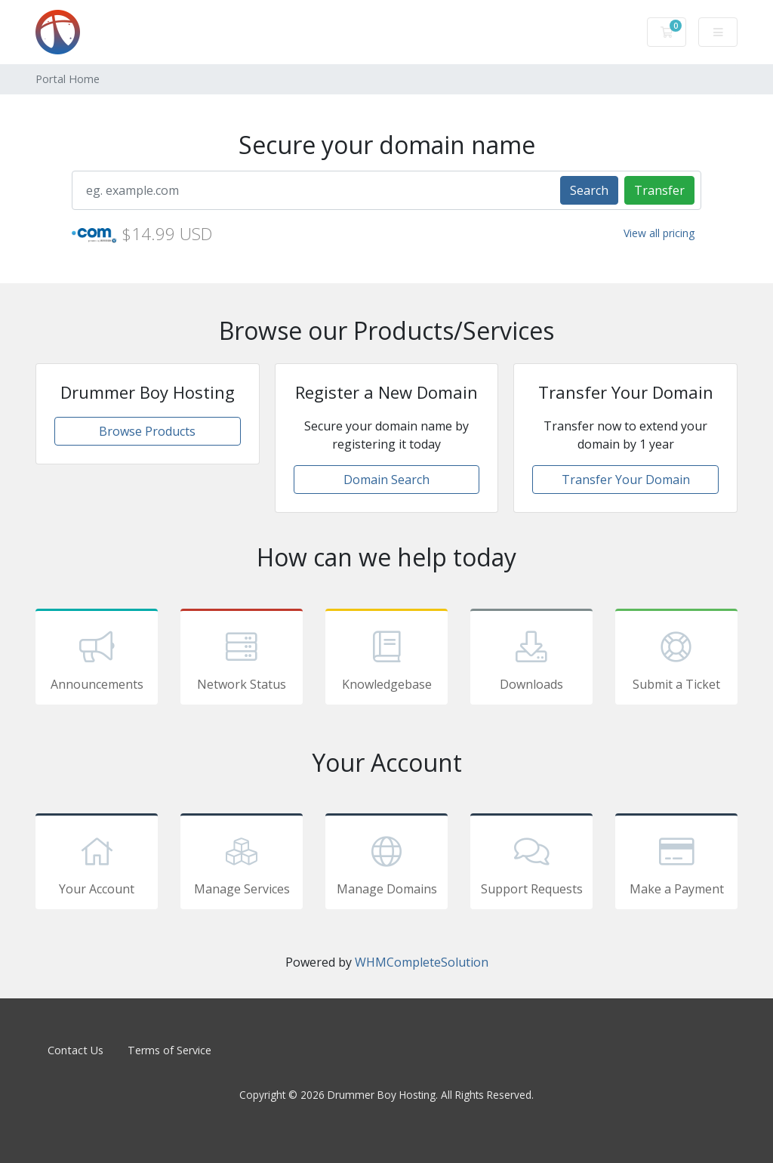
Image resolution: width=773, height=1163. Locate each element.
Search (589, 190)
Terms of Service (169, 1050)
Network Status (241, 659)
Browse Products (147, 431)
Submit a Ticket (676, 659)
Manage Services (241, 864)
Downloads (531, 659)
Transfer (659, 190)
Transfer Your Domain (626, 479)
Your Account (96, 864)
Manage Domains (386, 864)
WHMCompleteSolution (421, 962)
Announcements (96, 659)
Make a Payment (676, 864)
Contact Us (75, 1050)
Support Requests (531, 864)
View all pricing (659, 233)
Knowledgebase (386, 659)
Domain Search (386, 479)
